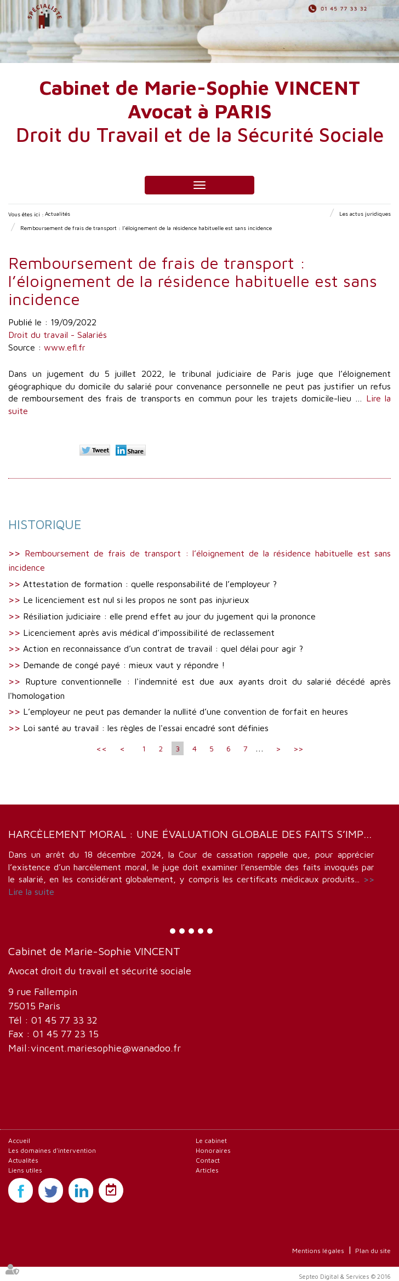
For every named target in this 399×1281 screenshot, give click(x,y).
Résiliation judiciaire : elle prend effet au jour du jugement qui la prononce (169, 616)
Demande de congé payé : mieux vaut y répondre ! (124, 665)
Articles (207, 1170)
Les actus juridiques (365, 213)
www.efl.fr (65, 347)
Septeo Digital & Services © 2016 (345, 1276)
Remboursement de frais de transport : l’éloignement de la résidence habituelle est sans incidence (146, 228)
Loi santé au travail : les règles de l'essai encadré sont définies (146, 728)
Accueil (19, 1140)
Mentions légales (318, 1250)
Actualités (57, 213)
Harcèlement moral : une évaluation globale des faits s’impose (196, 834)
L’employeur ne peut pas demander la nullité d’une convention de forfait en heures (185, 711)
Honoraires (213, 1150)
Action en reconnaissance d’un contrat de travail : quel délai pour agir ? (163, 648)
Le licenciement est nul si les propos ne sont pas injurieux (136, 600)
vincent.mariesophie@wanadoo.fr (106, 1048)
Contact (208, 1160)
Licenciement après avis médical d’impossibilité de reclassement (149, 632)
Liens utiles (25, 1170)
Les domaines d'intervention (52, 1150)
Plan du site (373, 1250)
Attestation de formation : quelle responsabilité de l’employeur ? (150, 584)
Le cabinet (211, 1140)
